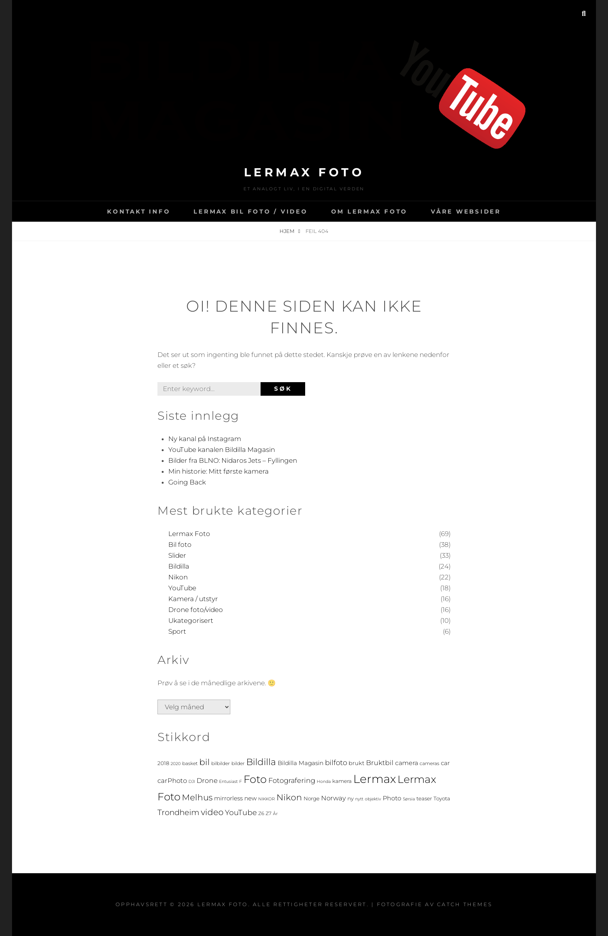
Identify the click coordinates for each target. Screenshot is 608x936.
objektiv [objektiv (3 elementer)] (373, 799)
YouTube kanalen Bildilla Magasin (221, 449)
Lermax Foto (304, 172)
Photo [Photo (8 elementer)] (392, 798)
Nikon (178, 577)
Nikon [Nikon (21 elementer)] (289, 797)
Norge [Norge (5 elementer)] (312, 798)
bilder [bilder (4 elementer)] (238, 763)
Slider (177, 555)
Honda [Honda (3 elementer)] (324, 781)
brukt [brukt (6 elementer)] (356, 763)
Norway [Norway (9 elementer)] (333, 798)
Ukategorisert (190, 620)
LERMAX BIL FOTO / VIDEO (250, 211)
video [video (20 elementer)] (212, 812)
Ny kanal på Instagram (204, 439)
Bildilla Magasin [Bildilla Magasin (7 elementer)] (300, 763)
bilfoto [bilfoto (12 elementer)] (336, 762)
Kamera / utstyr (193, 599)
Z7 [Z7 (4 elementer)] (268, 813)
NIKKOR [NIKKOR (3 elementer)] (266, 799)
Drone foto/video (195, 610)
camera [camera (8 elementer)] (406, 763)
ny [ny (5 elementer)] (350, 798)
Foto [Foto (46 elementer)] (255, 779)
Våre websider (466, 211)
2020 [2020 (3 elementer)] (176, 763)
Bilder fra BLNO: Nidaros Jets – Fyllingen (232, 460)
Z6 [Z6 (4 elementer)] (261, 813)
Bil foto (180, 544)
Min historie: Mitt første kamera (218, 471)
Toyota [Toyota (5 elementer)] (442, 798)
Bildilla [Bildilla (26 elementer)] (261, 761)
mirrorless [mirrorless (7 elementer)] (228, 798)
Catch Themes (464, 904)
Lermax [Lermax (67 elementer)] (374, 779)
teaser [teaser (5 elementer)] (424, 798)
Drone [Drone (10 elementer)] (207, 780)
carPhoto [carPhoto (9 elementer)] (172, 780)
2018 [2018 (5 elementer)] (163, 763)
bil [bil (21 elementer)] (204, 762)
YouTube (182, 588)
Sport (177, 631)
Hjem (287, 231)
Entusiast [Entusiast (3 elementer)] (228, 781)
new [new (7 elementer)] (250, 798)
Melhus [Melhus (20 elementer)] (197, 797)
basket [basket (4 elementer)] (190, 763)
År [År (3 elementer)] (275, 813)
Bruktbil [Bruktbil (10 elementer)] (380, 762)
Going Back (187, 482)
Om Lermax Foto (369, 211)
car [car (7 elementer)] (445, 763)
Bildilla (178, 566)
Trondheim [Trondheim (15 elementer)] (178, 812)
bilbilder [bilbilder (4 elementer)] (220, 763)
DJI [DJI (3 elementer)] (191, 781)
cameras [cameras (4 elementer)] (429, 763)
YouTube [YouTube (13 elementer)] (241, 812)
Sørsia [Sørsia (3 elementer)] (409, 799)
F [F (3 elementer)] (240, 781)
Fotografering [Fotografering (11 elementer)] (291, 780)
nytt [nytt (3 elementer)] (359, 799)
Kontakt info (138, 211)
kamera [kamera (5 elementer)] (342, 781)
